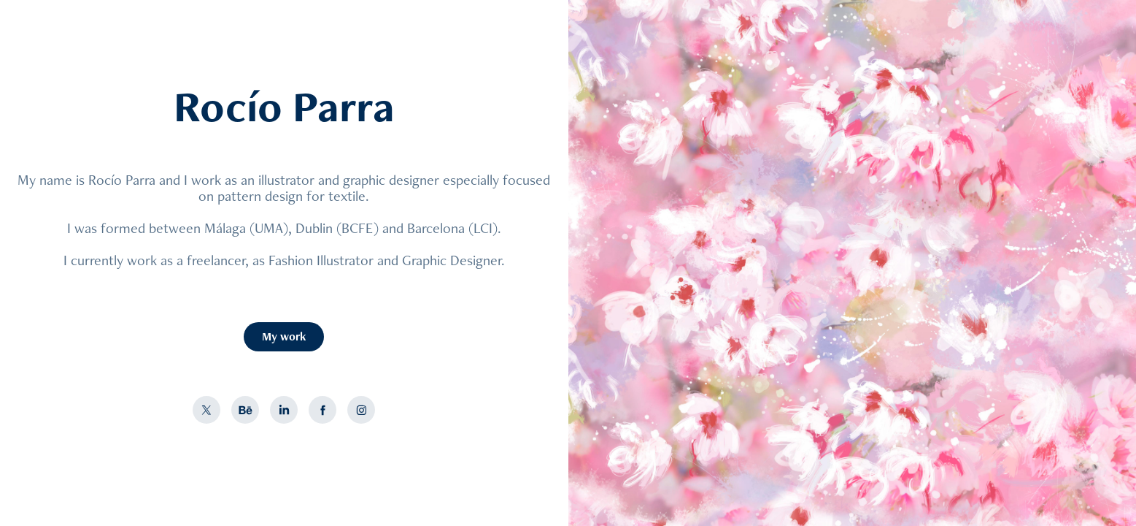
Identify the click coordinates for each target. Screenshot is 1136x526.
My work (284, 336)
